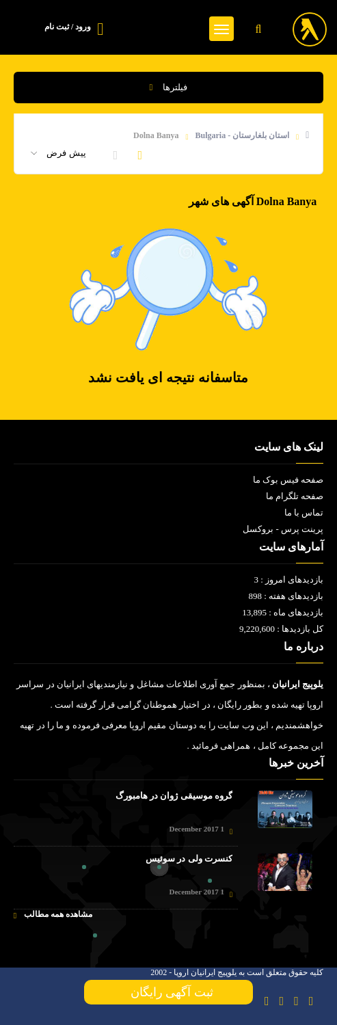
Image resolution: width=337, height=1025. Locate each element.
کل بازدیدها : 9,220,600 (281, 629)
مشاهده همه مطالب (53, 914)
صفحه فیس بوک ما (288, 480)
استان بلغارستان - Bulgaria (242, 135)
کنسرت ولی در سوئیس (189, 858)
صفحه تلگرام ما (295, 496)
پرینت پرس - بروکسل (283, 529)
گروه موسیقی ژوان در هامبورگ (174, 795)
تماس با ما (304, 512)
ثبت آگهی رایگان (168, 992)
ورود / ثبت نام (67, 26)
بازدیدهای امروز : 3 (288, 579)
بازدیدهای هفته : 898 (285, 596)
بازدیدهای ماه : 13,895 (282, 612)
